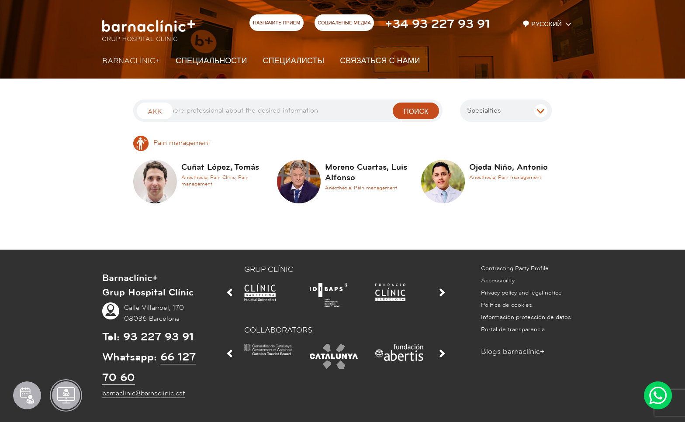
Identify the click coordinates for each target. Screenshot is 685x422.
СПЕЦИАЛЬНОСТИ (211, 61)
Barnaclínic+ (131, 61)
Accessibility (498, 281)
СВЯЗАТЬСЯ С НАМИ (380, 61)
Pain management (171, 142)
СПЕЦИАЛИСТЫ (294, 61)
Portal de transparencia (513, 329)
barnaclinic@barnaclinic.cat (143, 393)
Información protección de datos (526, 317)
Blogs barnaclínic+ (512, 352)
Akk (155, 111)
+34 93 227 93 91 (437, 24)
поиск (416, 111)
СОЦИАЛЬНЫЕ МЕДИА (344, 23)
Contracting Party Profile (515, 268)
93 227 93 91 (158, 337)
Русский (543, 24)
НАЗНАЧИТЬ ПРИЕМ (276, 23)
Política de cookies (506, 305)
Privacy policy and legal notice (521, 293)
